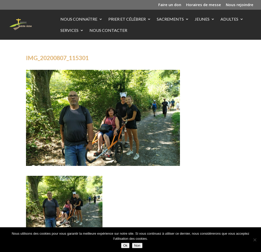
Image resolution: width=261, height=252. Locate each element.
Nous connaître (78, 19)
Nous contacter (108, 31)
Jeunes (202, 19)
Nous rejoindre (239, 5)
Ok (125, 245)
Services (69, 31)
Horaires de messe (203, 5)
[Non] (254, 239)
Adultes (229, 19)
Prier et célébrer (127, 19)
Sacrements (170, 19)
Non (137, 245)
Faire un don (169, 5)
